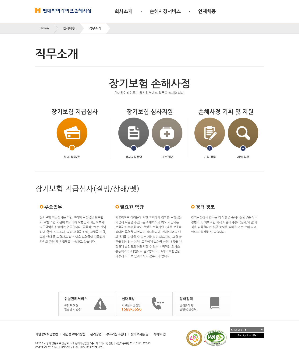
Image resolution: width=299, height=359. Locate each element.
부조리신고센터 (116, 334)
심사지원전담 (133, 138)
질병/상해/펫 (72, 138)
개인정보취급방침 (47, 334)
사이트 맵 (159, 334)
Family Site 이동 (247, 335)
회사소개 (123, 11)
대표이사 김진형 (104, 343)
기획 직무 (209, 138)
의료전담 (167, 138)
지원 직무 (243, 138)
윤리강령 (95, 334)
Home (44, 28)
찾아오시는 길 (140, 334)
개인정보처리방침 (74, 334)
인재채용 (207, 11)
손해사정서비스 (165, 11)
